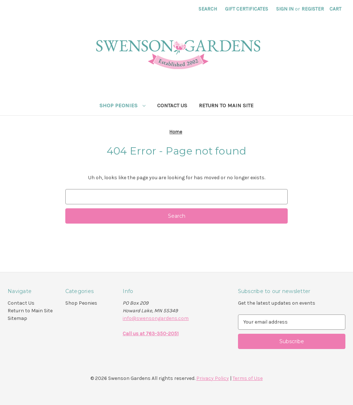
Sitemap (17, 318)
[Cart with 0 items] (335, 9)
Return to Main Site (226, 105)
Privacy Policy (212, 378)
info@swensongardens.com (156, 318)
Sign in (285, 9)
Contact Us (172, 105)
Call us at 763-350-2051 (150, 333)
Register (312, 9)
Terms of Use (248, 378)
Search (207, 9)
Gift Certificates (246, 9)
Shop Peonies (122, 105)
